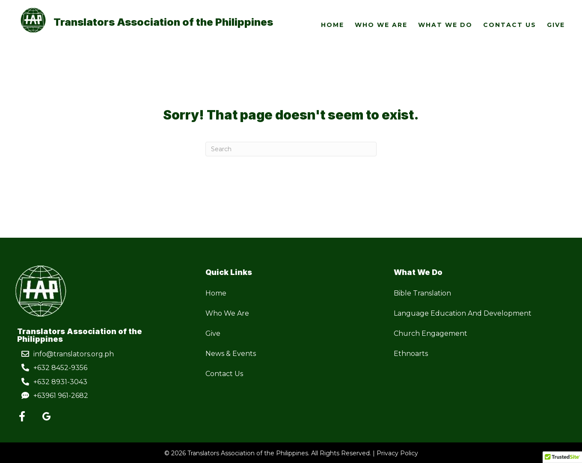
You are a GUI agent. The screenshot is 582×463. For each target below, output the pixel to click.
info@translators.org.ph (73, 354)
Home (215, 293)
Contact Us (224, 374)
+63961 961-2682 (60, 395)
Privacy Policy (397, 453)
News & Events (230, 353)
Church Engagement (430, 333)
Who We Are (227, 313)
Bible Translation (422, 293)
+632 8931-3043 (60, 382)
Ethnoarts (411, 353)
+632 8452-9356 (60, 368)
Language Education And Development (463, 313)
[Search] (291, 149)
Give (212, 333)
